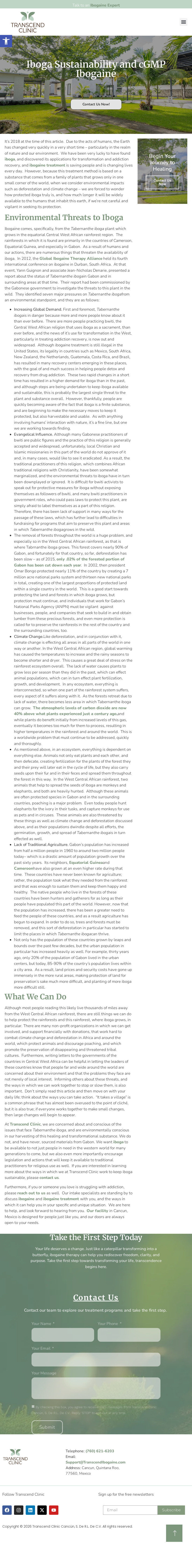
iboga (10, 159)
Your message (44, 1373)
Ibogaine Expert (105, 5)
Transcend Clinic (25, 1124)
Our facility (98, 1210)
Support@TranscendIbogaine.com (95, 1462)
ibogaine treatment (47, 165)
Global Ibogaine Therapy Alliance (70, 258)
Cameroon (23, 868)
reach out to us (31, 1193)
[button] (183, 22)
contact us (49, 1177)
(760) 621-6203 (99, 1451)
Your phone (108, 1324)
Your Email (41, 1348)
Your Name (42, 1324)
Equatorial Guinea (86, 862)
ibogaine (27, 1199)
